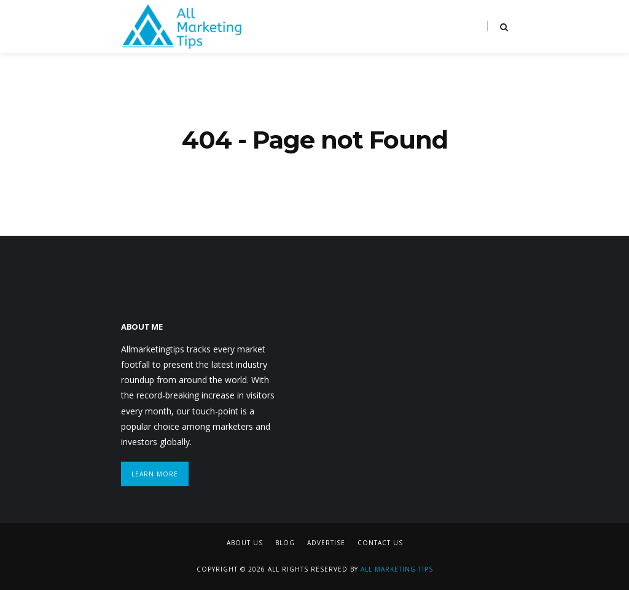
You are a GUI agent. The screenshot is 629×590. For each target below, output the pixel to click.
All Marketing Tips (397, 569)
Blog (285, 542)
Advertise (326, 542)
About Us (245, 542)
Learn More (154, 474)
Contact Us (380, 542)
